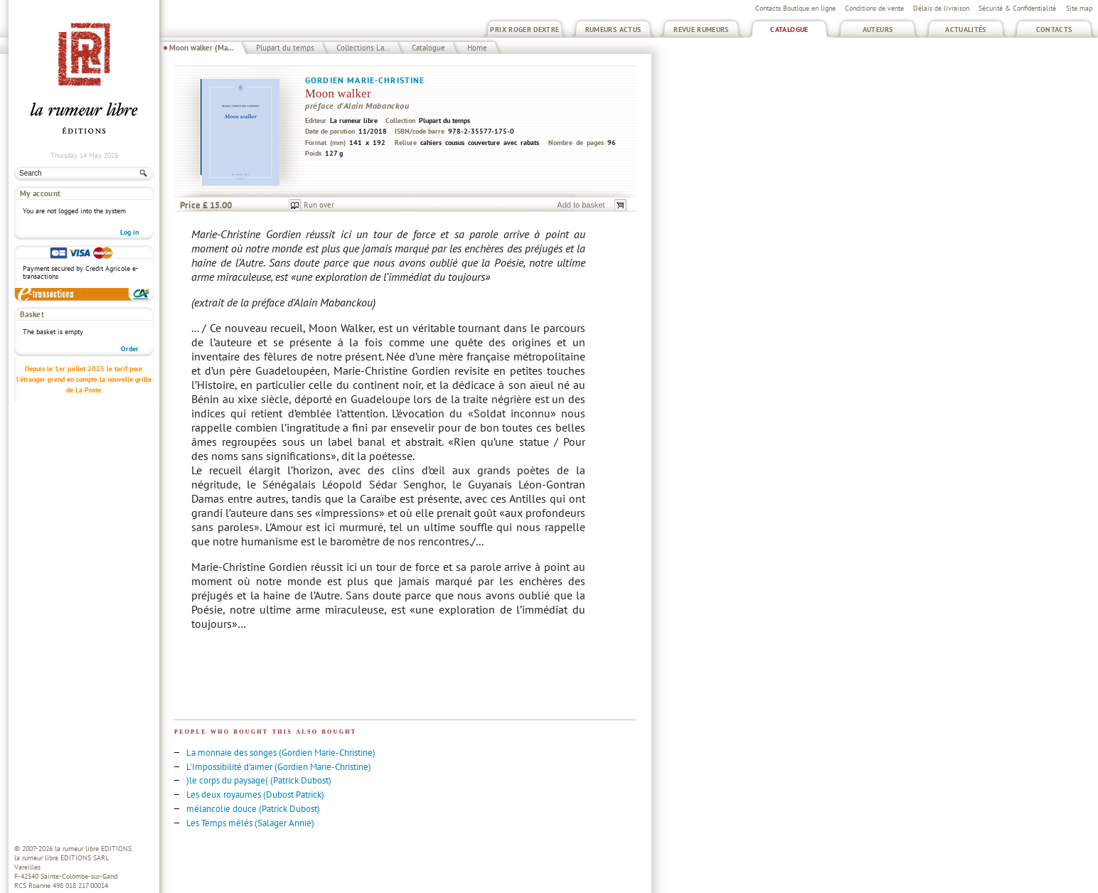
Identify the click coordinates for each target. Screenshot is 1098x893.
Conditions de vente (874, 8)
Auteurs (878, 29)
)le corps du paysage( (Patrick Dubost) (258, 780)
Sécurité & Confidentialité (1017, 8)
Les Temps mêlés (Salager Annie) (250, 823)
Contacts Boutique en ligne (795, 8)
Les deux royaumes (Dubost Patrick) (255, 794)
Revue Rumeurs (701, 29)
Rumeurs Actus (613, 29)
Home (477, 48)
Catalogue (789, 29)
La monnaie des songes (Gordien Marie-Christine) (280, 753)
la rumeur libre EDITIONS (93, 848)
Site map (1079, 8)
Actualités (965, 29)
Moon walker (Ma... (201, 48)
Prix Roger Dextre (524, 29)
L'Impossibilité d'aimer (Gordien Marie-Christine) (278, 767)
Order (130, 348)
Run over (319, 205)
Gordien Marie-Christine (365, 80)
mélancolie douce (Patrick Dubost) (253, 809)
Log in (129, 232)
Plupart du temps (285, 48)
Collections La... (363, 48)
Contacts (1054, 29)
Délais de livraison (941, 8)
